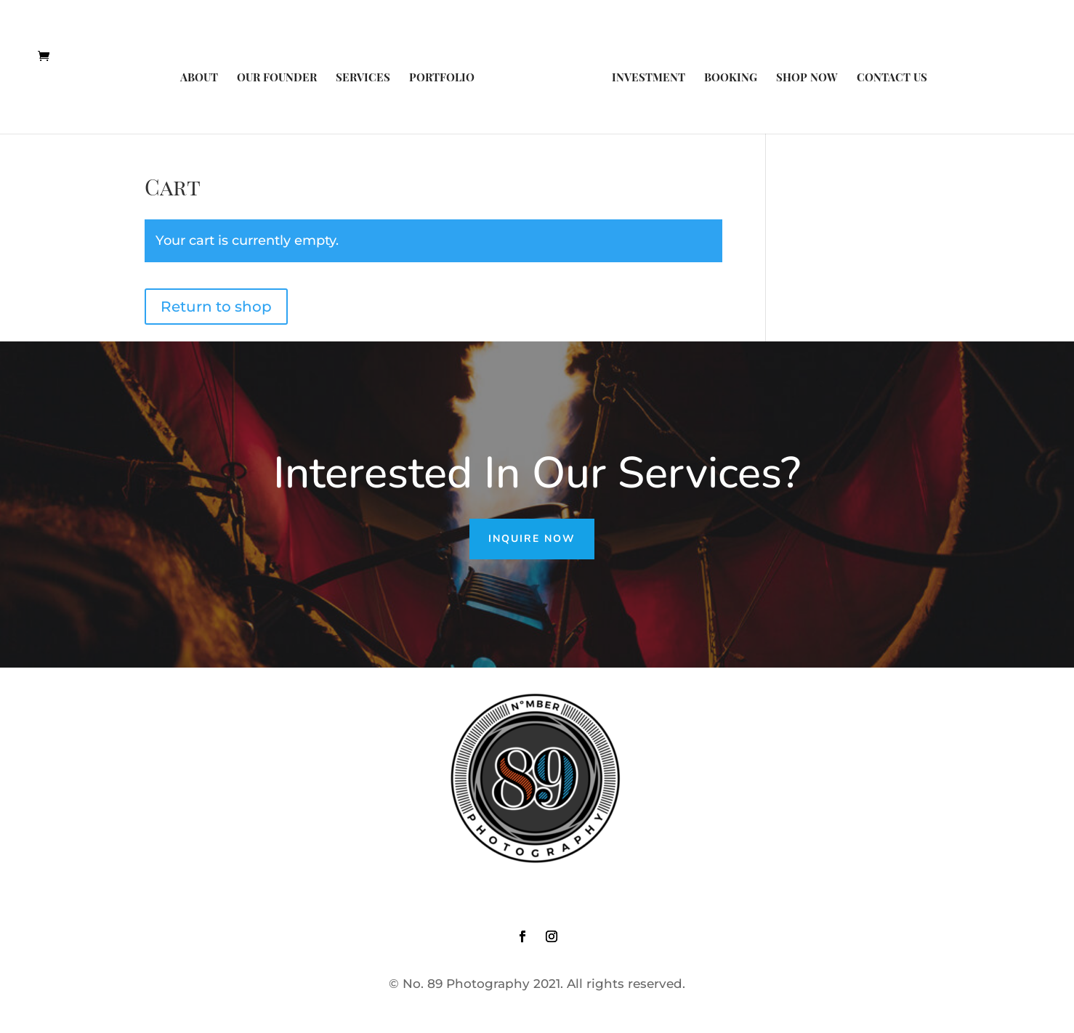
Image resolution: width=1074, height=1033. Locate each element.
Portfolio (442, 78)
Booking (730, 78)
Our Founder (277, 78)
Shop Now (807, 78)
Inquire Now (532, 539)
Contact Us (892, 78)
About (199, 78)
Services (363, 78)
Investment (648, 78)
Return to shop (216, 306)
